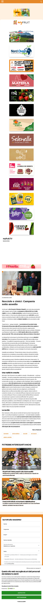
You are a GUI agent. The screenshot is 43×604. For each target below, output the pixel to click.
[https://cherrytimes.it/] (21, 229)
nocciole (25, 433)
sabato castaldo (7, 437)
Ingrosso (5, 479)
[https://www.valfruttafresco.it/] (21, 126)
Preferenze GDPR (21, 601)
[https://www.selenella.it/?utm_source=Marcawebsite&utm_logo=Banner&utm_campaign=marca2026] (21, 141)
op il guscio (34, 433)
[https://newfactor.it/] (21, 185)
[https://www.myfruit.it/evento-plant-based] (21, 67)
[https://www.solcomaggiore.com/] (21, 155)
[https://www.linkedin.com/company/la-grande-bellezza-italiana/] (21, 111)
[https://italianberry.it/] (21, 215)
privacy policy (11, 563)
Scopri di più (6, 241)
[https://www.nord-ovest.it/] (21, 52)
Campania (5, 433)
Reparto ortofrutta (9, 449)
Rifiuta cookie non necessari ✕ (34, 568)
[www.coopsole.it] (21, 170)
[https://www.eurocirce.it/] (21, 37)
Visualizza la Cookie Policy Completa (10, 586)
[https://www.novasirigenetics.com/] (21, 96)
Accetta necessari (21, 597)
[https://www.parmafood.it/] (21, 200)
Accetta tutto (21, 593)
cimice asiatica (15, 433)
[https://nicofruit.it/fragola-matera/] (21, 81)
